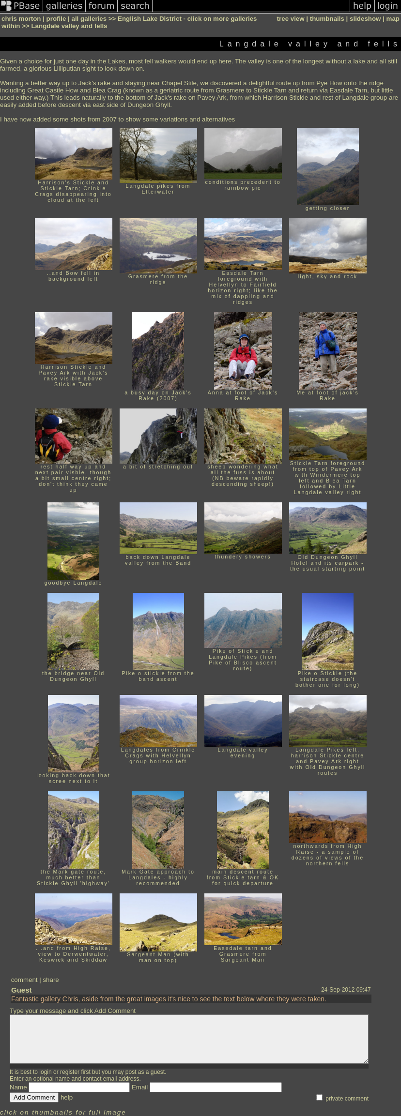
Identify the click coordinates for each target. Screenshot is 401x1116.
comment (24, 979)
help (67, 1097)
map (393, 18)
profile (56, 18)
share (51, 979)
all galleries (89, 18)
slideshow (365, 18)
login (45, 1072)
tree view (291, 18)
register (69, 1072)
